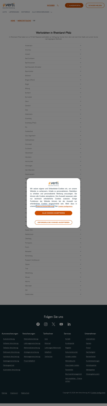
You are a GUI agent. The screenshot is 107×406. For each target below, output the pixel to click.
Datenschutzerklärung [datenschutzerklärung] (45, 206)
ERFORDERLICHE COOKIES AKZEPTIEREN (53, 222)
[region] (53, 203)
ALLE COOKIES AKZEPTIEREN (53, 213)
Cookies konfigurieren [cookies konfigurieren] (67, 206)
